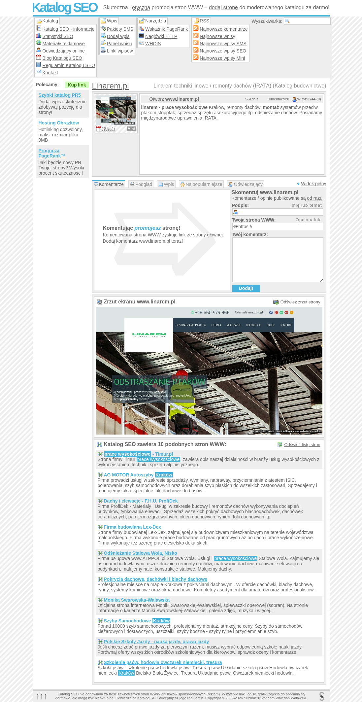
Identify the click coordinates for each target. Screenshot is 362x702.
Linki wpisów (120, 50)
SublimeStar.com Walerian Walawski (275, 698)
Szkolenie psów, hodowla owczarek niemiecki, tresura (163, 662)
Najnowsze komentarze (224, 29)
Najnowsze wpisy (217, 36)
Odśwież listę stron (302, 444)
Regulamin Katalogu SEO (69, 65)
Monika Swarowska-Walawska (137, 600)
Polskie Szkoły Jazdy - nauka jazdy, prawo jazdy (156, 641)
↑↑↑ (42, 695)
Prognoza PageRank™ (52, 153)
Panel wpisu (119, 43)
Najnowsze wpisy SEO (223, 50)
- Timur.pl (138, 454)
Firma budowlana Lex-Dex (132, 527)
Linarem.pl (110, 85)
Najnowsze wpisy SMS (223, 43)
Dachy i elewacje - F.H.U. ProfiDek (141, 501)
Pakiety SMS (120, 29)
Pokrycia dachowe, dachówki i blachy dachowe (156, 579)
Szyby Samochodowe (137, 620)
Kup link (77, 85)
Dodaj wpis (118, 36)
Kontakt (50, 72)
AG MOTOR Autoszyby (138, 474)
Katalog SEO (64, 7)
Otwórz (174, 99)
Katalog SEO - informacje (69, 29)
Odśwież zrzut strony (300, 301)
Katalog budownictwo (299, 85)
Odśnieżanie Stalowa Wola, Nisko (140, 553)
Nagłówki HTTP (161, 36)
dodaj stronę (223, 7)
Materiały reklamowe (64, 43)
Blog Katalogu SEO (62, 58)
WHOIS (153, 43)
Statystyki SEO (58, 36)
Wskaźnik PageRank (166, 29)
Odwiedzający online (64, 50)
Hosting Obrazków (59, 122)
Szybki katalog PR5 (60, 95)
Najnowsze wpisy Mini (222, 58)
